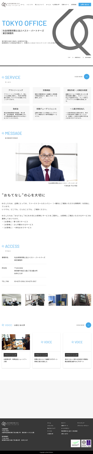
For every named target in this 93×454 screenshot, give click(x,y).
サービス (48, 4)
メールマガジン (65, 428)
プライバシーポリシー (83, 425)
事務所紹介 (78, 57)
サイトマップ (80, 423)
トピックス (30, 4)
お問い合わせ (85, 4)
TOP (69, 57)
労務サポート (65, 4)
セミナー (63, 423)
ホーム (22, 4)
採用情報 (73, 4)
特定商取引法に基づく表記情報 (69, 431)
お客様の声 (56, 4)
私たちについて (39, 4)
